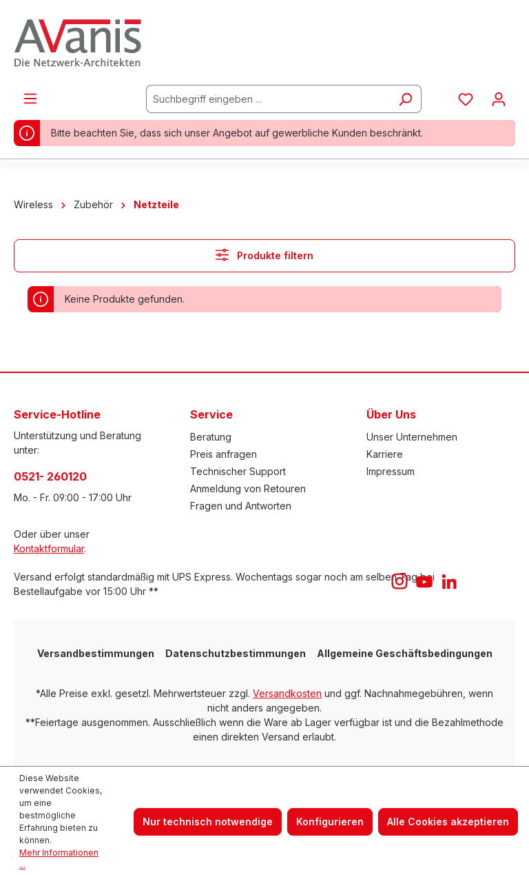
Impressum (390, 471)
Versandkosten (287, 693)
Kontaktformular (49, 548)
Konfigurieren (330, 821)
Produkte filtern (264, 254)
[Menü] (30, 98)
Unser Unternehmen (411, 437)
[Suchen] (405, 99)
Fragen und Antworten (240, 506)
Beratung (210, 437)
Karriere (384, 454)
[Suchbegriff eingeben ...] (268, 99)
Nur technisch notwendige (208, 821)
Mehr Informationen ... (58, 858)
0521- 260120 (50, 476)
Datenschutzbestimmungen (235, 653)
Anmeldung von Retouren (248, 488)
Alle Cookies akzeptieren (448, 821)
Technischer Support (238, 471)
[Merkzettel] (465, 99)
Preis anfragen (223, 454)
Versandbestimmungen (95, 653)
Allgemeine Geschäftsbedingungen (404, 653)
